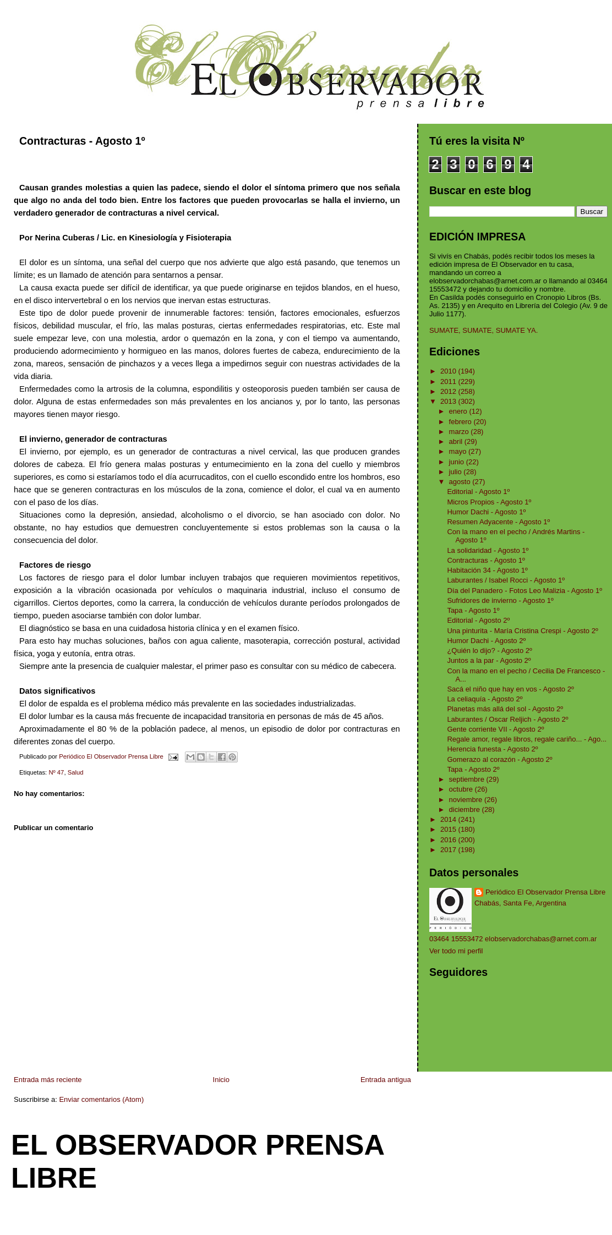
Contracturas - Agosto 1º (485, 560)
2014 (449, 819)
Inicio (221, 1079)
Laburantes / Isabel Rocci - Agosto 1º (506, 580)
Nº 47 (56, 772)
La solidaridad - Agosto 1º (487, 550)
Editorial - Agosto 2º (478, 620)
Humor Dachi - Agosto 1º (486, 512)
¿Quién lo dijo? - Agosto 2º (489, 650)
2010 (449, 371)
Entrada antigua (385, 1079)
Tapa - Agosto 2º (473, 769)
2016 (449, 840)
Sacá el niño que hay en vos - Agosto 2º (510, 689)
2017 (449, 850)
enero (459, 411)
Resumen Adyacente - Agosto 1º (498, 522)
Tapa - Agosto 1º (473, 610)
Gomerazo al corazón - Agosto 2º (499, 759)
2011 (449, 381)
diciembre (465, 809)
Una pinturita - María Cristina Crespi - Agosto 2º (522, 631)
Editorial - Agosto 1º (478, 491)
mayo (458, 451)
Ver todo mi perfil (456, 951)
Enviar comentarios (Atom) (101, 1099)
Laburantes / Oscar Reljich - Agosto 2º (507, 719)
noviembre (466, 799)
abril (457, 441)
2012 (449, 391)
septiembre (468, 779)
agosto (461, 481)
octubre (462, 789)
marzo (460, 431)
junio (457, 462)
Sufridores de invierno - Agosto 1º (500, 600)
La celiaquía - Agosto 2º (484, 699)
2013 (449, 401)
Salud (76, 772)
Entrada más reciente (48, 1079)
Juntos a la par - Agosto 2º (489, 660)
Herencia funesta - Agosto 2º (492, 749)
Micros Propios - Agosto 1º (489, 502)
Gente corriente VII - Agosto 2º (495, 729)
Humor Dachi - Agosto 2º (486, 640)
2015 (449, 829)
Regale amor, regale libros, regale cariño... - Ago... (526, 739)
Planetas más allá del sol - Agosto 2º (505, 709)
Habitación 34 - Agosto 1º (487, 570)
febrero (461, 422)
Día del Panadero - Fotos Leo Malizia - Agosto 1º (524, 590)
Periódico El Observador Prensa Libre (545, 892)
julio (456, 472)
